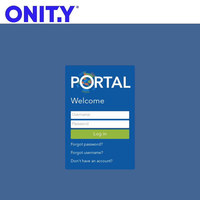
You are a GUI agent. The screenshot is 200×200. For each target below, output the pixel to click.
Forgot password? (87, 144)
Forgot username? (87, 153)
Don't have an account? (92, 161)
